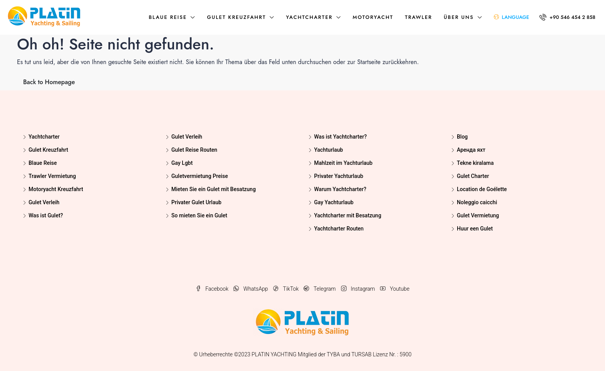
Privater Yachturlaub (338, 176)
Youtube (394, 289)
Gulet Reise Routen (194, 150)
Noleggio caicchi (477, 202)
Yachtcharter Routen (338, 228)
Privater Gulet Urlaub (196, 202)
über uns (459, 17)
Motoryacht (373, 17)
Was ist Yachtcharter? (340, 137)
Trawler (418, 17)
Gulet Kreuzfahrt (236, 17)
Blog (462, 137)
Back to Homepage (49, 82)
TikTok (286, 289)
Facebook (213, 289)
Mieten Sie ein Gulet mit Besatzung (213, 189)
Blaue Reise (168, 17)
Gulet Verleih (44, 202)
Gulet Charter (473, 176)
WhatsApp (251, 289)
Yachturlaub (328, 150)
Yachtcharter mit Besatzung (347, 215)
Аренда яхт (471, 150)
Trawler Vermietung (52, 176)
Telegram (320, 289)
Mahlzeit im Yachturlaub (343, 163)
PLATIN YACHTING (274, 354)
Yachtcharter (309, 17)
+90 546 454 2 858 (567, 17)
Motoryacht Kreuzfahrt (56, 189)
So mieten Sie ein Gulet (199, 215)
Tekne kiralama (475, 163)
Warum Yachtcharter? (340, 189)
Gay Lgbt (182, 163)
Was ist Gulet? (46, 215)
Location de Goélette (482, 189)
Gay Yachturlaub (333, 202)
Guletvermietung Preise (199, 176)
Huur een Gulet (475, 228)
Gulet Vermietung (478, 215)
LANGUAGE (511, 17)
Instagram (358, 289)
